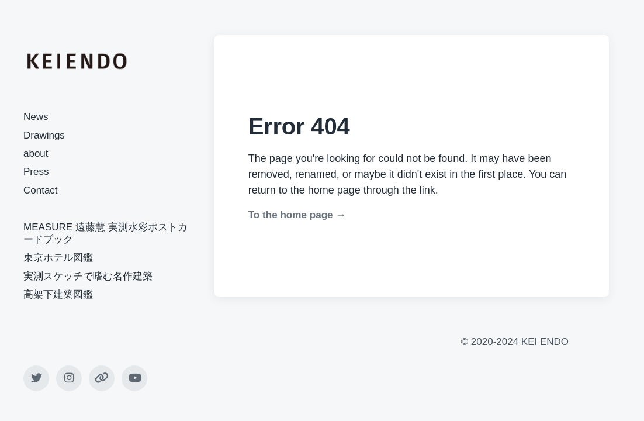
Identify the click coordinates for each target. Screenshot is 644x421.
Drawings (44, 135)
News (36, 116)
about (36, 153)
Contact (40, 190)
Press (36, 171)
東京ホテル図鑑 (58, 257)
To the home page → (297, 214)
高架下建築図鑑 (58, 294)
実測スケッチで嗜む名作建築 (88, 276)
